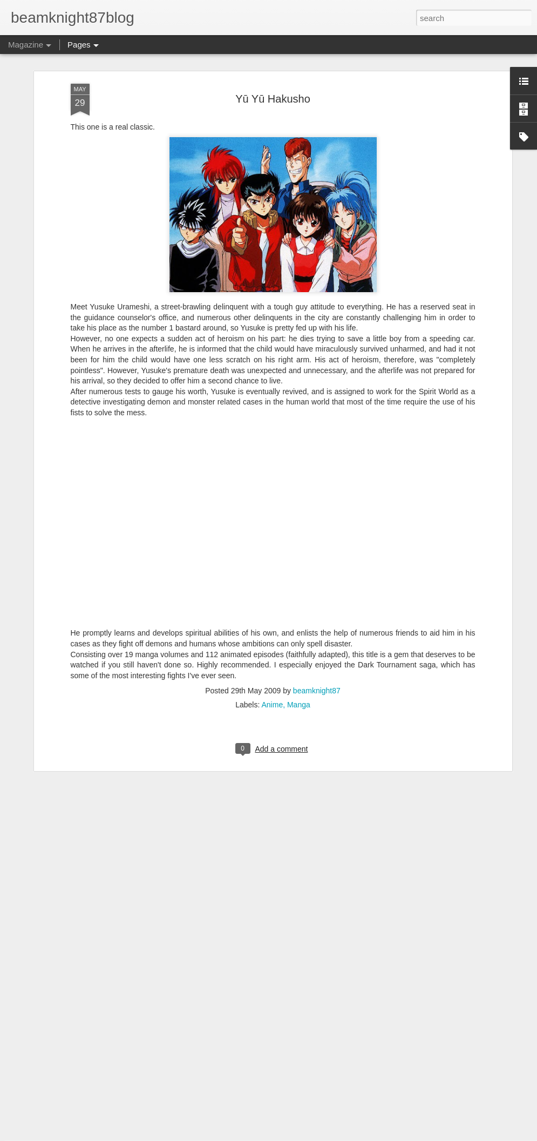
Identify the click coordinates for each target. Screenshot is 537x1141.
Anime (272, 604)
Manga (298, 604)
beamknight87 (317, 590)
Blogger (302, 1135)
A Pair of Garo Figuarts (211, 1006)
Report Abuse (334, 1135)
